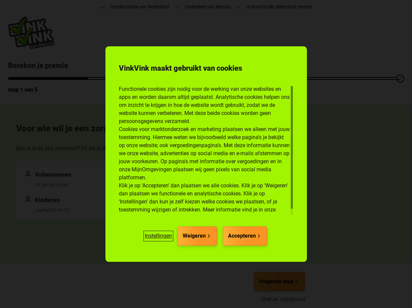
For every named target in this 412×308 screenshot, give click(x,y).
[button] (158, 236)
